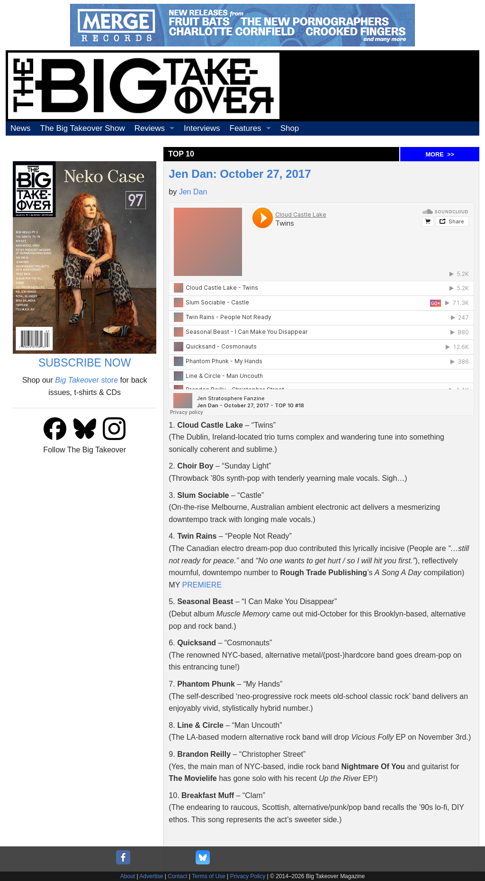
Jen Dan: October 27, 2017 (240, 173)
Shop (289, 128)
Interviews (202, 128)
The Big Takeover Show (82, 128)
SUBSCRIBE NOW (84, 363)
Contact (177, 876)
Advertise (151, 876)
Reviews (150, 128)
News (20, 128)
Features (245, 128)
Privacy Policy (248, 876)
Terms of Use (208, 876)
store (86, 380)
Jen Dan (193, 192)
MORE (439, 154)
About (127, 876)
